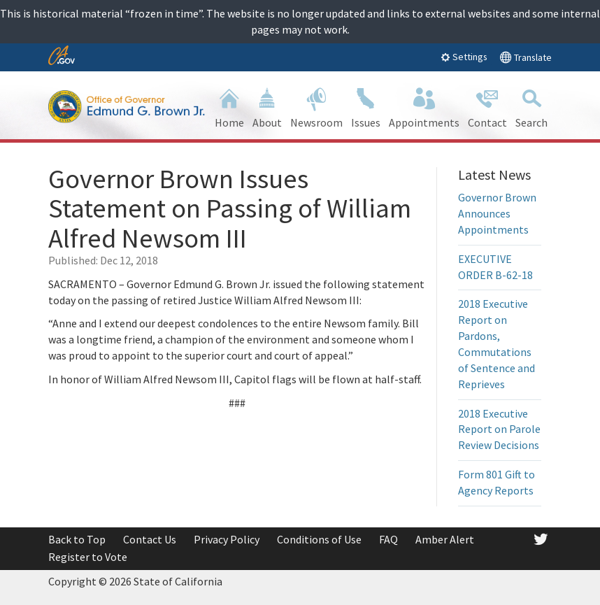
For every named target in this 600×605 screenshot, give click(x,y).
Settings (464, 56)
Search (531, 106)
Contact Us (149, 539)
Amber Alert (444, 539)
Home (229, 106)
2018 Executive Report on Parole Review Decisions (499, 429)
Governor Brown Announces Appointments (497, 213)
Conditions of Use (319, 539)
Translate (525, 57)
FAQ (388, 539)
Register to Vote (87, 557)
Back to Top (77, 539)
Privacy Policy (226, 539)
